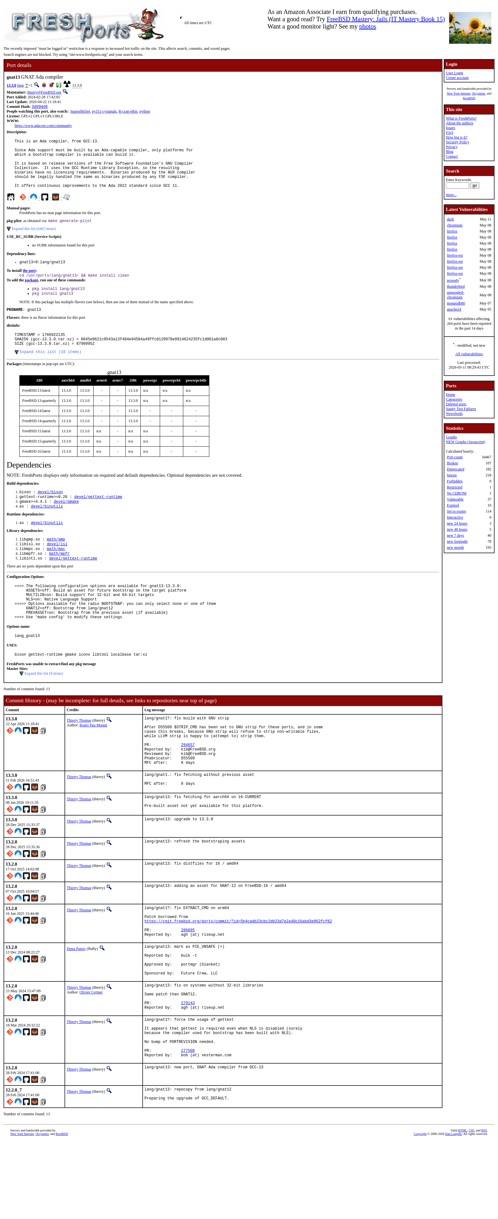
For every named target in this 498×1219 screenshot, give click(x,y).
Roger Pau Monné (93, 760)
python (144, 112)
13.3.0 (11, 85)
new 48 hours (457, 529)
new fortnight (457, 541)
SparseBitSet (80, 112)
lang (20, 85)
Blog (449, 151)
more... (451, 195)
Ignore (452, 475)
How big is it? (457, 137)
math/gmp (56, 562)
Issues (450, 128)
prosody (453, 280)
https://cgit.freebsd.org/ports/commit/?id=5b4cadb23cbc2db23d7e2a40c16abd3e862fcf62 (238, 973)
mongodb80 (456, 303)
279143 (188, 1069)
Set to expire (456, 511)
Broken (452, 463)
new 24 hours (457, 523)
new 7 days (455, 535)
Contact (452, 156)
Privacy (452, 147)
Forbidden (454, 481)
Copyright (420, 1212)
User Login (454, 73)
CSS (471, 1208)
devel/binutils (47, 528)
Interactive (455, 517)
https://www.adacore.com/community (43, 126)
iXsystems (478, 93)
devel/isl (57, 567)
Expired (453, 505)
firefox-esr (455, 255)
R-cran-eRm (128, 112)
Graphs (451, 437)
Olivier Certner (91, 1054)
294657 (188, 786)
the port (29, 283)
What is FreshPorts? (461, 118)
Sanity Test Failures (461, 409)
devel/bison (50, 511)
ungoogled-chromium (455, 294)
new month (455, 547)
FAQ (449, 132)
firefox (452, 231)
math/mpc (56, 573)
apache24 (454, 309)
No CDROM (457, 493)
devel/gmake (66, 522)
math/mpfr (59, 578)
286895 (188, 984)
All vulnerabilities (469, 354)
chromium (454, 225)
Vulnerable (455, 499)
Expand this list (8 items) (43, 708)
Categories (454, 399)
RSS (484, 1208)
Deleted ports (456, 404)
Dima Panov (76, 1004)
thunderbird (456, 286)
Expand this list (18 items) (50, 371)
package (31, 293)
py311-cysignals (104, 112)
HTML (462, 1208)
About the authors (459, 123)
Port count (455, 457)
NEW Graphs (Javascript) (465, 442)
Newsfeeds (454, 413)
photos (367, 26)
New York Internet (458, 93)
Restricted (454, 487)
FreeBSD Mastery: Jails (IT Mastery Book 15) (386, 19)
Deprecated (455, 469)
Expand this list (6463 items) (34, 240)
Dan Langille (453, 1212)
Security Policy (457, 142)
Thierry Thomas (79, 755)
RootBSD (469, 98)
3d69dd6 (40, 107)
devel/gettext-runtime (98, 517)
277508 (188, 1126)
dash (450, 219)
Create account (457, 77)
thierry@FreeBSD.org (44, 92)
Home (450, 394)
